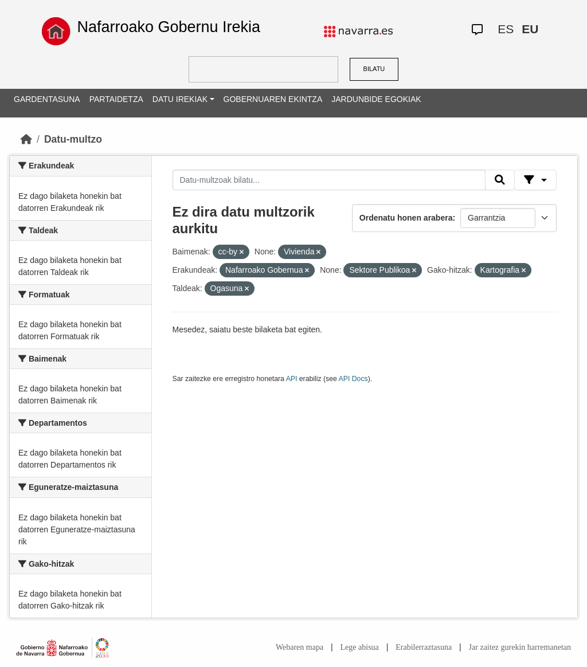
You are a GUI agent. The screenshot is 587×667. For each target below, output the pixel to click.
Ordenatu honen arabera (406, 217)
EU (530, 29)
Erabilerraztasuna (424, 647)
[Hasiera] (26, 139)
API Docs (353, 379)
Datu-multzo (73, 139)
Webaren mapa (299, 647)
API (292, 379)
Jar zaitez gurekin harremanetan (520, 647)
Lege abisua (360, 647)
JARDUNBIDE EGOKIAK (376, 99)
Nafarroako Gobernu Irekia (168, 27)
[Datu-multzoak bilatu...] (329, 180)
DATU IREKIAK (180, 99)
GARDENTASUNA (47, 99)
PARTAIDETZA (116, 99)
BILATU (374, 68)
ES (506, 29)
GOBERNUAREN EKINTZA (273, 99)
